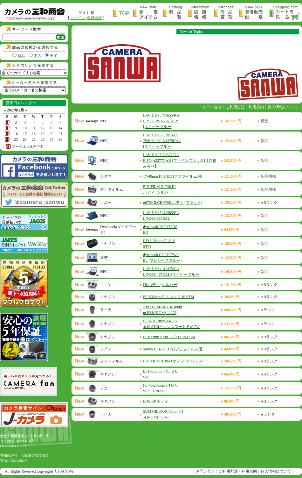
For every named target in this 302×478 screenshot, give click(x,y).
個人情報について (283, 107)
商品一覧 (175, 13)
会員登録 (94, 18)
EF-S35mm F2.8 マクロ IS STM (168, 297)
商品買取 (226, 13)
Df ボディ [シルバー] (160, 284)
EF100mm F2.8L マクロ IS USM (169, 337)
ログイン (78, 18)
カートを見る (285, 13)
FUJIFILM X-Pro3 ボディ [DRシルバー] (176, 361)
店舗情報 (201, 13)
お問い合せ (212, 107)
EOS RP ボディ (155, 401)
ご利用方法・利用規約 (245, 107)
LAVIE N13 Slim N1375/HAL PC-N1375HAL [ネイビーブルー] (162, 141)
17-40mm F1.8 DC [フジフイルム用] (172, 176)
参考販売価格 (254, 13)
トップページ (123, 13)
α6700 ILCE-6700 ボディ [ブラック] (172, 202)
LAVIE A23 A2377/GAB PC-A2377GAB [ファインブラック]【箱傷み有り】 (179, 160)
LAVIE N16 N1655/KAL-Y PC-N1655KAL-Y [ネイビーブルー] (161, 121)
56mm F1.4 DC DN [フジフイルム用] (173, 349)
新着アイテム (148, 13)
